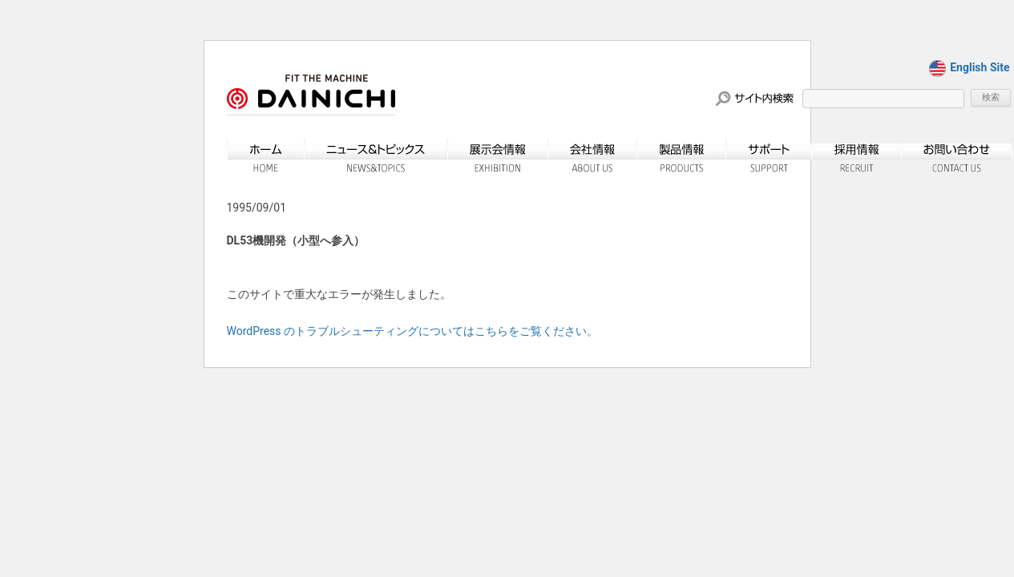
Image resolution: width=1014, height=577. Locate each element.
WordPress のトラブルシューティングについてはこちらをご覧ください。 (413, 331)
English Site (969, 67)
